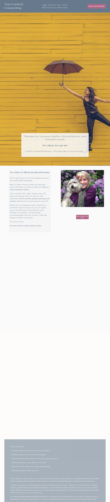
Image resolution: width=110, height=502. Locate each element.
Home (45, 5)
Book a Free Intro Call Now (82, 217)
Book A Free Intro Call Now (97, 6)
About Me (52, 5)
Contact (65, 5)
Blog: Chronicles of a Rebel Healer (55, 7)
